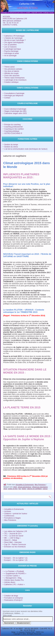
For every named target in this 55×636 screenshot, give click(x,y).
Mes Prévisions (40, 484)
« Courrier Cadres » (12, 576)
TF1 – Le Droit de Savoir (13, 536)
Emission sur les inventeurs (15, 547)
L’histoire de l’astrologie (13, 38)
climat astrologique (24, 487)
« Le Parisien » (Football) (14, 571)
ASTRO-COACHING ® (13, 133)
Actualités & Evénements (25, 484)
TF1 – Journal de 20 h (12, 534)
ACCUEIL (6, 17)
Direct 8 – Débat (10, 540)
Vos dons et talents (11, 71)
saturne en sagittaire (34, 489)
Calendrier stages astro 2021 (15, 113)
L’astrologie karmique (12, 49)
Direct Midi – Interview (13, 542)
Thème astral (9, 67)
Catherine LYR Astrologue (14, 36)
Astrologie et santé (11, 53)
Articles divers (9, 582)
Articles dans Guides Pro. (14, 580)
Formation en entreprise (13, 598)
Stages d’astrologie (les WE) (15, 111)
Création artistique (11, 82)
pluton (24, 489)
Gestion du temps (11, 145)
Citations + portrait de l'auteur (15, 514)
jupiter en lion (12, 489)
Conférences (9, 516)
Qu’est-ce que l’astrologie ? (15, 40)
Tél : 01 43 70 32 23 (10, 23)
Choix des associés (11, 76)
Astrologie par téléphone (13, 96)
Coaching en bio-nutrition (14, 129)
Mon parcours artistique (12, 21)
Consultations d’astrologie (14, 93)
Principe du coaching (12, 125)
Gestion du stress (11, 147)
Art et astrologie (10, 56)
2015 (15, 487)
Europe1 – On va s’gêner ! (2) (15, 560)
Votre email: (7, 615)
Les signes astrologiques (14, 42)
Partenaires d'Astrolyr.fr (13, 600)
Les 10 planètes (10, 45)
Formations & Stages (12, 518)
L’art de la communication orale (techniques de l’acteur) (25, 149)
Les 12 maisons (10, 47)
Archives (7, 511)
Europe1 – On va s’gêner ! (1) (15, 558)
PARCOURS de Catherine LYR (15, 19)
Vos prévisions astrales (13, 69)
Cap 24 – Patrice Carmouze (15, 544)
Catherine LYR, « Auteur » (14, 584)
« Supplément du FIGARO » (15, 574)
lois (19, 489)
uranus (45, 489)
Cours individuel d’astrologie (15, 109)
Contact (7, 98)
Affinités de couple (11, 73)
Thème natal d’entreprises (14, 78)
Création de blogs (11, 596)
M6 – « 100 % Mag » (12, 538)
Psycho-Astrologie (11, 51)
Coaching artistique (11, 131)
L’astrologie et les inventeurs (15, 80)
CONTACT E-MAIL (10, 25)
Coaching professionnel (13, 127)
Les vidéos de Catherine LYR (15, 531)
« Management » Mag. (13, 578)
